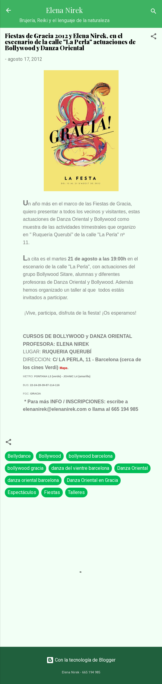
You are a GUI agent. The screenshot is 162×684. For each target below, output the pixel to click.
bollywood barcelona (91, 456)
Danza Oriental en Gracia (92, 480)
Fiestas (52, 492)
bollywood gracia (25, 468)
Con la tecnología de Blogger (81, 660)
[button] (153, 37)
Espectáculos (22, 492)
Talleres (76, 492)
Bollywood (50, 456)
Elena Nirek (64, 10)
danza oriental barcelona (33, 480)
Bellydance (19, 456)
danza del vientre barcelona (80, 468)
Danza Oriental (132, 468)
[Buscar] (153, 12)
